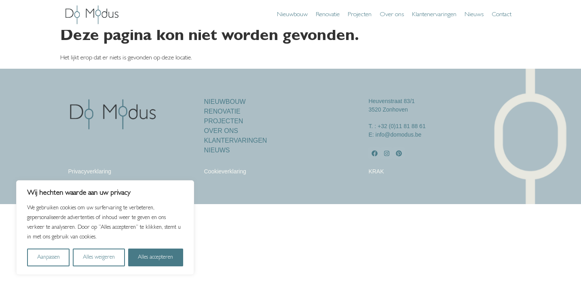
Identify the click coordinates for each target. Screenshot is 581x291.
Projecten (360, 15)
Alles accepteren (155, 257)
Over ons (392, 15)
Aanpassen (48, 257)
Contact (501, 15)
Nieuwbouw (292, 15)
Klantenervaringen (434, 15)
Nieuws (474, 15)
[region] (105, 227)
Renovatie (328, 15)
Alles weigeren (99, 257)
